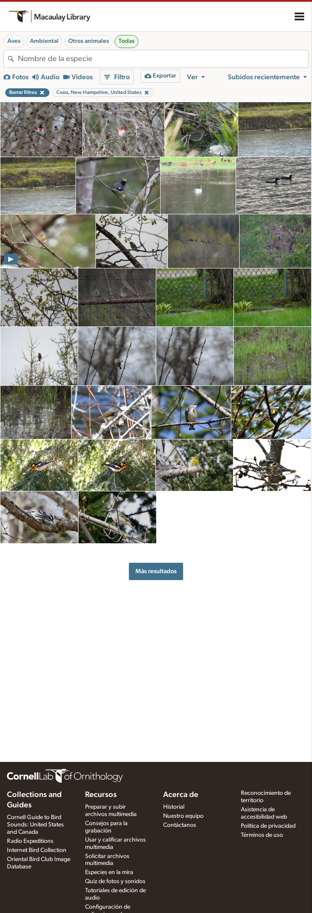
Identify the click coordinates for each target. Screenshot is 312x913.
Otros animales (88, 41)
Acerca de (180, 795)
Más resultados (156, 571)
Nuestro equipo (183, 816)
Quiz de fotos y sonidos (115, 881)
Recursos (101, 795)
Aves (13, 41)
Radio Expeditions (30, 841)
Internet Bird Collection (36, 850)
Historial (173, 807)
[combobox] (163, 59)
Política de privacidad (268, 826)
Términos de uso (262, 835)
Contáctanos (179, 825)
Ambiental (44, 41)
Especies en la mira (109, 872)
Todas (126, 41)
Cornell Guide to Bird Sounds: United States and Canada (35, 824)
